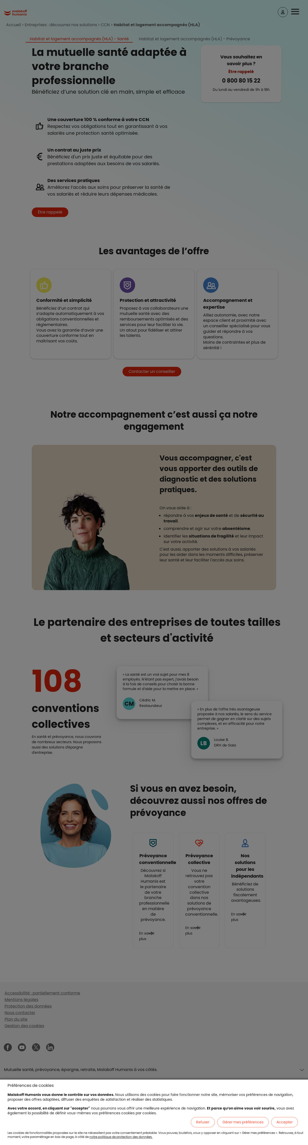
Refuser (202, 1122)
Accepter (284, 1122)
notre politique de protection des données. (120, 1137)
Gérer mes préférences (243, 1122)
